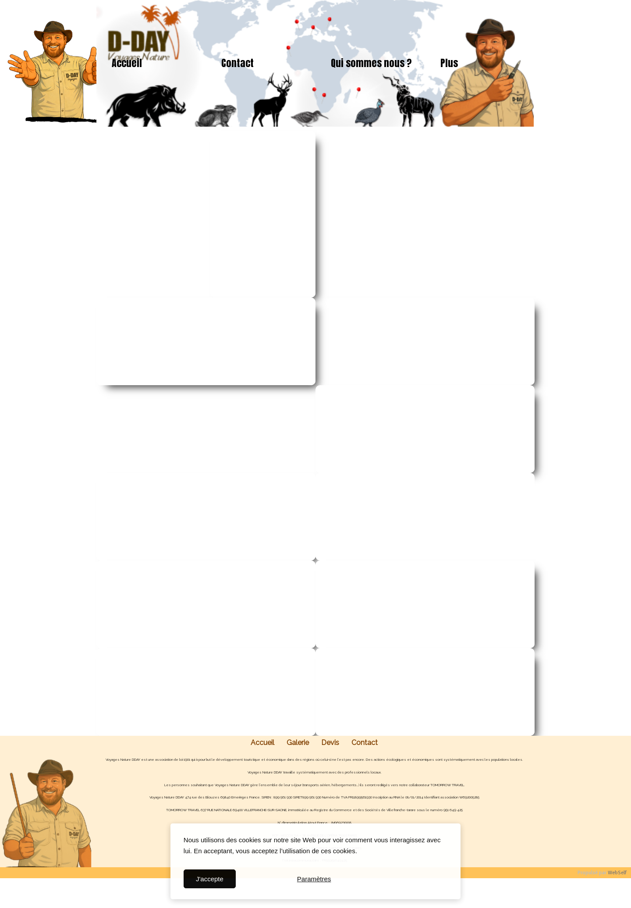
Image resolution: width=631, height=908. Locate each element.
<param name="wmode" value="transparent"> (146, 214)
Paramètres (314, 879)
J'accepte (209, 879)
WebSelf (617, 872)
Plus (449, 63)
